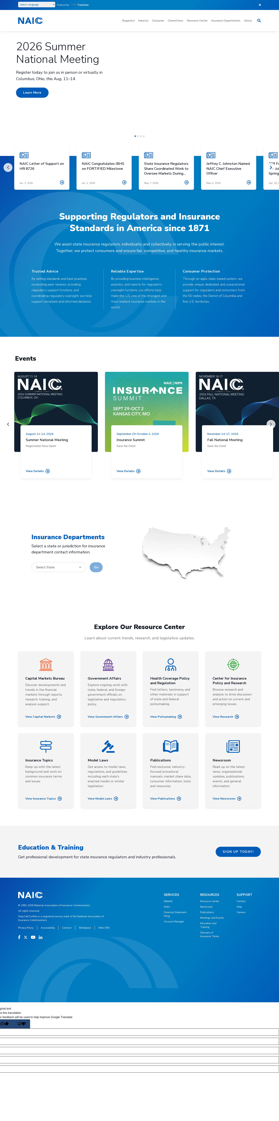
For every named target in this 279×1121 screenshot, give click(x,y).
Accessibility (48, 927)
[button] (135, 136)
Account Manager (174, 921)
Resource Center (197, 21)
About (248, 21)
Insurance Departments (225, 21)
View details (38, 471)
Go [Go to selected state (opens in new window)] (96, 567)
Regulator (128, 21)
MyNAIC (168, 901)
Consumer (158, 21)
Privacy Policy (25, 927)
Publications (207, 912)
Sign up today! (238, 852)
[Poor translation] (21, 1023)
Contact (241, 901)
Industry (143, 21)
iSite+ (167, 906)
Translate (80, 4)
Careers (241, 912)
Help (239, 906)
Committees (175, 21)
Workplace (85, 927)
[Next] (271, 167)
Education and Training (208, 925)
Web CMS (104, 927)
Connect (67, 927)
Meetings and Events (212, 918)
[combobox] (58, 567)
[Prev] (8, 167)
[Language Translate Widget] (36, 4)
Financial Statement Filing (175, 914)
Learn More (32, 92)
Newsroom (206, 906)
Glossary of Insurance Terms (209, 934)
